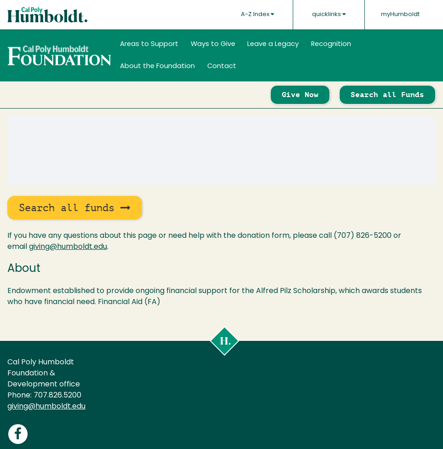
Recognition (331, 44)
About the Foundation (157, 66)
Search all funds (75, 207)
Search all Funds (387, 94)
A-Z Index (257, 14)
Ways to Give (213, 44)
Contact (221, 66)
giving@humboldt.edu (68, 247)
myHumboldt (400, 14)
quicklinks (329, 14)
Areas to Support (149, 44)
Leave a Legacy (273, 44)
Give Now (300, 94)
